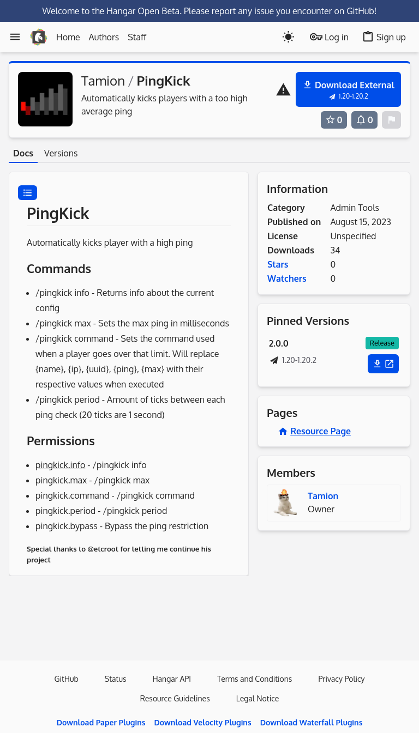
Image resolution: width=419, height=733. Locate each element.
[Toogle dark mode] (288, 36)
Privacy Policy (341, 678)
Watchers (287, 278)
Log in (329, 37)
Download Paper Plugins (101, 722)
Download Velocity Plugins (202, 722)
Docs (23, 153)
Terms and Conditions (254, 678)
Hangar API (171, 678)
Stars (277, 264)
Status (116, 678)
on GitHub (354, 10)
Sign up (384, 37)
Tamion (103, 80)
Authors (104, 37)
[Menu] (15, 37)
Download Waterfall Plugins (311, 722)
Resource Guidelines (175, 698)
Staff (137, 37)
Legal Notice (257, 698)
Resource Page (314, 431)
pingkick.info (60, 464)
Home (68, 37)
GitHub (66, 678)
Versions (60, 153)
